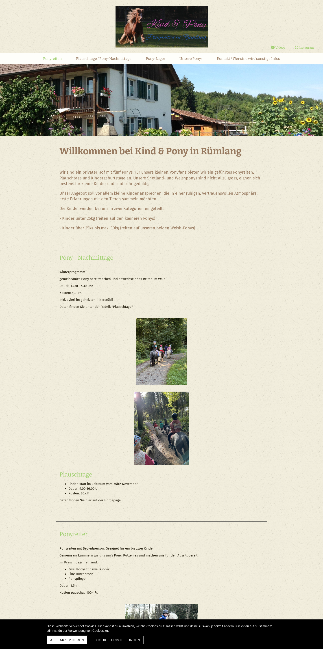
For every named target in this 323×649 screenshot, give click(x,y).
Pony (66, 257)
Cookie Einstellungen (118, 640)
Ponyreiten (74, 419)
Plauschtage (181, 338)
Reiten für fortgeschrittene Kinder (104, 509)
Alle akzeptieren (67, 640)
